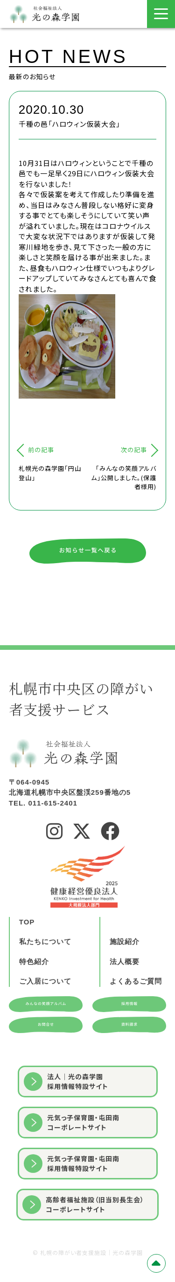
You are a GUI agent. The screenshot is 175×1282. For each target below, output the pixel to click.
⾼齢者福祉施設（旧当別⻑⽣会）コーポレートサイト (83, 1237)
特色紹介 (34, 994)
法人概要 (125, 994)
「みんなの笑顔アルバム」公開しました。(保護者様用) (123, 477)
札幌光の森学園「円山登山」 (50, 473)
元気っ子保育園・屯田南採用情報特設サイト (71, 1196)
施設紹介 (125, 974)
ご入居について (45, 1014)
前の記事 (41, 449)
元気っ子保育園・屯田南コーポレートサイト (71, 1155)
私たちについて (45, 974)
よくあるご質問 (136, 1014)
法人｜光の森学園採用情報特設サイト (66, 1113)
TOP (27, 954)
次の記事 (134, 449)
